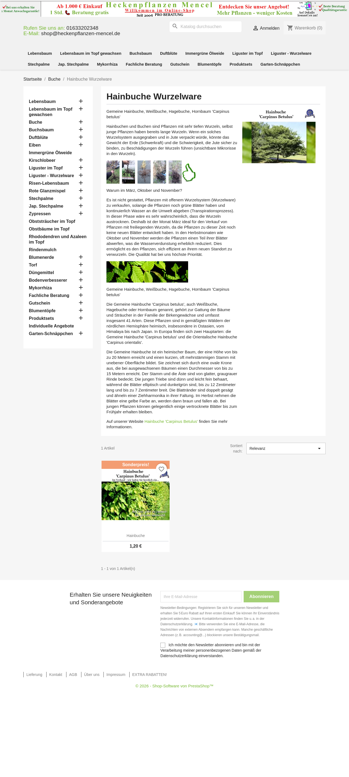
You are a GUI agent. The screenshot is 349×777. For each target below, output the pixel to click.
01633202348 (82, 28)
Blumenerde (41, 257)
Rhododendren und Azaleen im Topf (58, 239)
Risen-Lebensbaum (49, 183)
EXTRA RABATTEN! (149, 674)
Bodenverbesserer (48, 280)
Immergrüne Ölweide (204, 53)
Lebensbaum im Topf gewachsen (90, 53)
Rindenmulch (42, 249)
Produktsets (241, 64)
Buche (35, 122)
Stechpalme (39, 64)
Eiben (35, 145)
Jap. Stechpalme (73, 64)
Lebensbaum (40, 53)
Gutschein (179, 64)
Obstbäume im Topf (49, 229)
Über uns (92, 674)
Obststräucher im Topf (52, 221)
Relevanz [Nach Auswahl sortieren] (286, 448)
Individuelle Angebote (51, 326)
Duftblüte (168, 53)
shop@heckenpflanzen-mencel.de (80, 33)
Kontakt (55, 674)
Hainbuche (136, 535)
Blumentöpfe (210, 64)
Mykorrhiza (107, 64)
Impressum (115, 674)
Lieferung (34, 674)
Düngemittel (41, 272)
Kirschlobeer (42, 160)
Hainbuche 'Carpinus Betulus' (171, 421)
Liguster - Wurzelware (291, 53)
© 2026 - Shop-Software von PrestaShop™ (174, 686)
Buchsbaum (141, 53)
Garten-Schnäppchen (280, 64)
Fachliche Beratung (144, 64)
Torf (33, 265)
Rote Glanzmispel (47, 191)
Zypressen (40, 213)
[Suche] (205, 26)
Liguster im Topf (247, 53)
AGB (73, 674)
